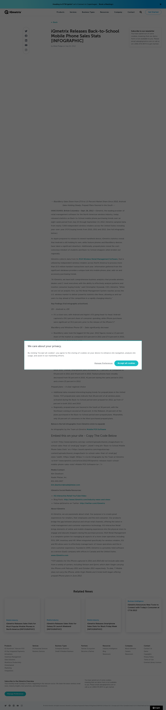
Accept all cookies (126, 363)
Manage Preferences (103, 363)
